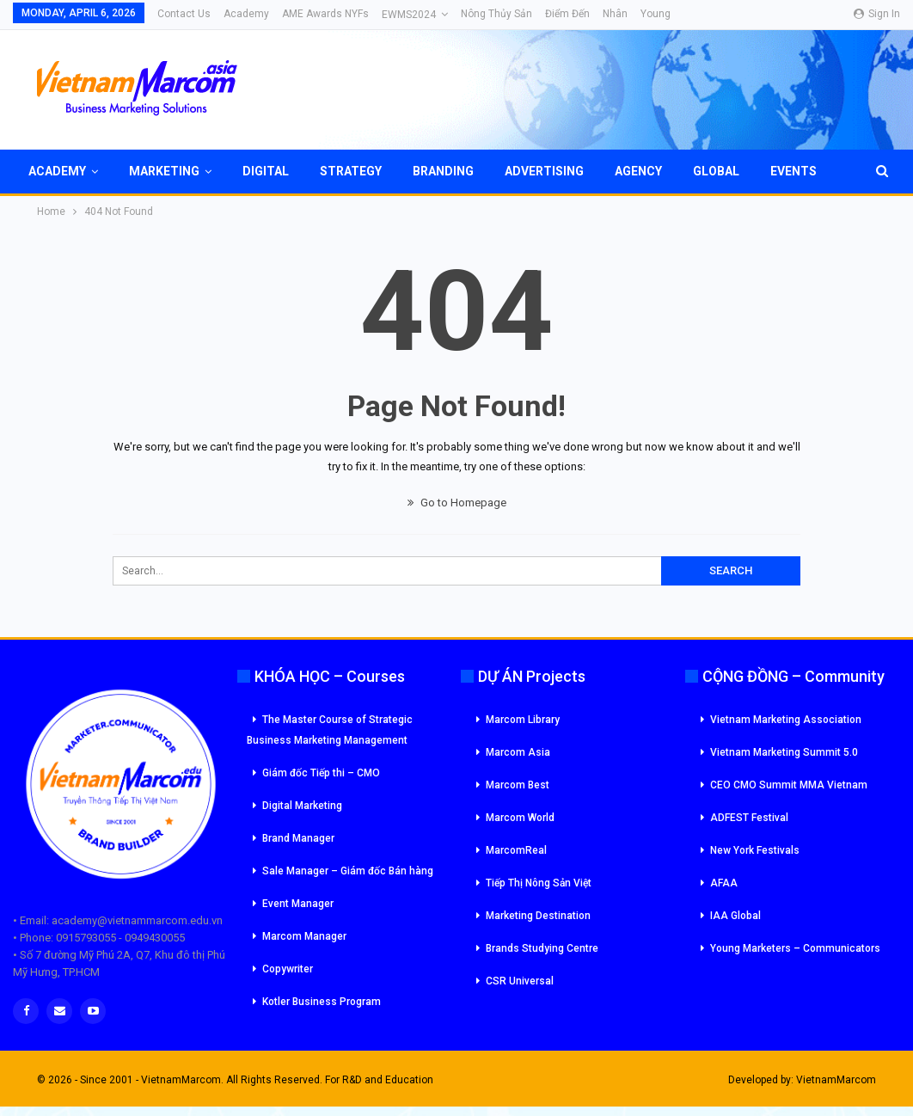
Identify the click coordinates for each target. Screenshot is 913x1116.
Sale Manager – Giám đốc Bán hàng (347, 871)
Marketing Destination (538, 916)
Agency (638, 171)
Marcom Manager (304, 936)
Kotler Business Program (321, 1002)
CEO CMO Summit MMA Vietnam (788, 785)
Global (716, 171)
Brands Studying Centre (542, 948)
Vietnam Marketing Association (785, 720)
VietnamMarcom (836, 1080)
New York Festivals (755, 850)
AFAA (724, 883)
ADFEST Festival (749, 818)
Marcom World (520, 818)
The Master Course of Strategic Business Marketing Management (330, 730)
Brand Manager (298, 838)
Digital (265, 171)
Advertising (544, 171)
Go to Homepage (456, 502)
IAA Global (735, 916)
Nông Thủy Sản (496, 14)
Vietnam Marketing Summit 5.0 (784, 752)
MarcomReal (516, 850)
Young (655, 14)
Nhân (615, 14)
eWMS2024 (409, 15)
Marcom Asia (518, 752)
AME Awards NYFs (325, 14)
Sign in (877, 14)
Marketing (164, 171)
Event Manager (298, 904)
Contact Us (184, 14)
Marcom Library (523, 720)
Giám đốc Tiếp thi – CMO (321, 773)
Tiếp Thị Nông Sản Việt (538, 883)
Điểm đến (567, 14)
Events (793, 171)
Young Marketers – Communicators (795, 948)
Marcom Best (517, 785)
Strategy (351, 171)
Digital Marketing (302, 806)
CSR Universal (520, 981)
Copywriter (287, 969)
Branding (443, 171)
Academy (246, 14)
